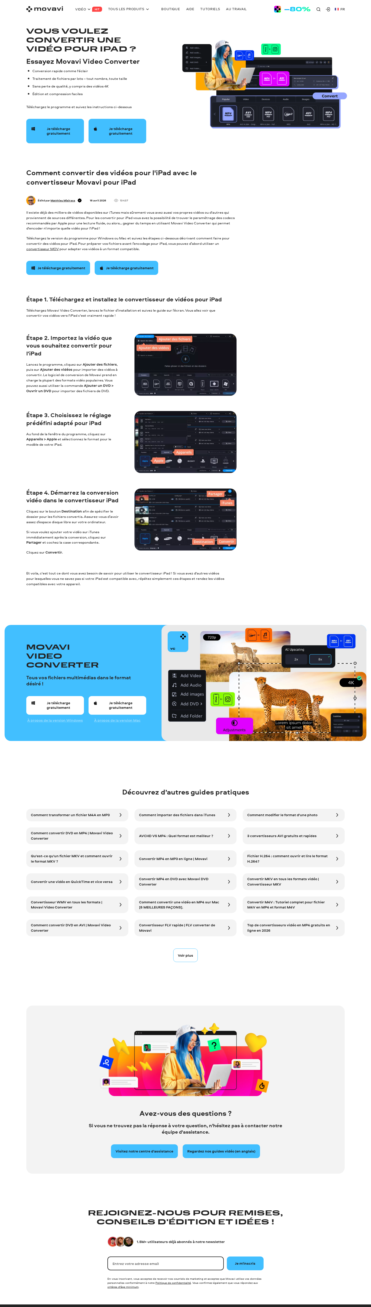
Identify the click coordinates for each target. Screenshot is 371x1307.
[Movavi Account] (328, 9)
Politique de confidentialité (173, 1283)
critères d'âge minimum (123, 1287)
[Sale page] (292, 9)
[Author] (30, 200)
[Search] (318, 9)
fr (340, 9)
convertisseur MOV (42, 248)
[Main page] (44, 9)
